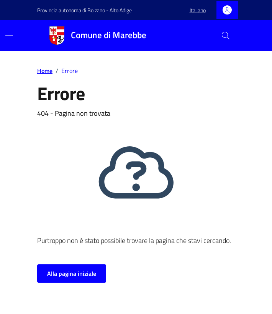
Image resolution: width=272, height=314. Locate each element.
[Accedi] (227, 10)
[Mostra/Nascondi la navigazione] (9, 35)
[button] (198, 10)
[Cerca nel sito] (225, 35)
